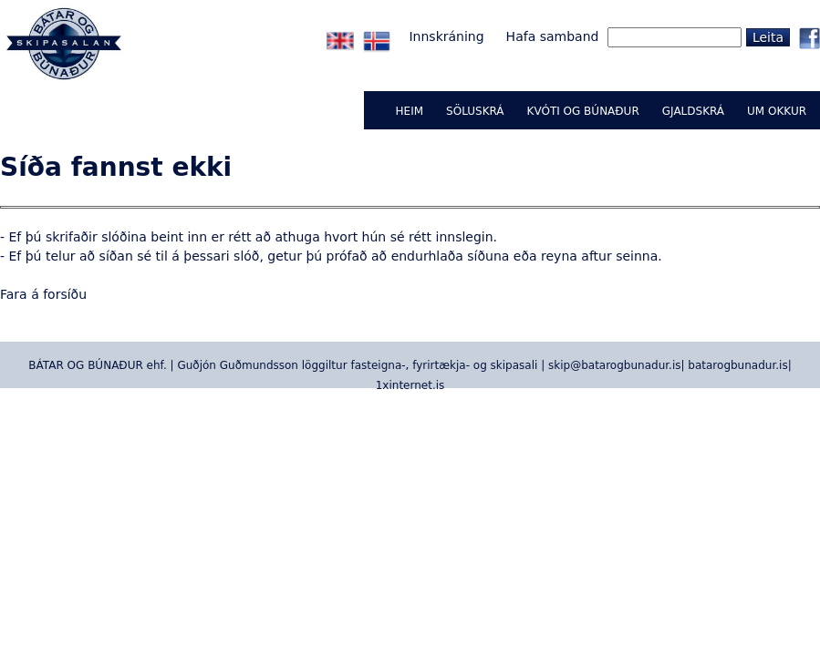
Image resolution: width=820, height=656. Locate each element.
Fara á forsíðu (43, 294)
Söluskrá (474, 111)
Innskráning (446, 36)
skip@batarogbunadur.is (614, 365)
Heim (410, 111)
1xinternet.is (410, 385)
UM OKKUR (776, 111)
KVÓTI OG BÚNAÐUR (583, 111)
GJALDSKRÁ (693, 111)
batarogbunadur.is (737, 365)
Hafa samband (552, 36)
